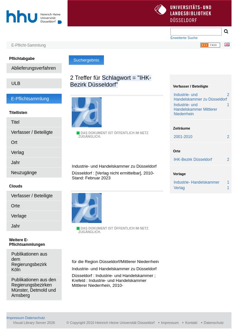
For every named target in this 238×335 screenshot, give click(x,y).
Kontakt (191, 323)
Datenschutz (35, 318)
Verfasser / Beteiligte (32, 132)
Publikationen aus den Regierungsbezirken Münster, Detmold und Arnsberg (33, 287)
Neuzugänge (24, 172)
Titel (15, 122)
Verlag (17, 152)
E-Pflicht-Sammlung (28, 45)
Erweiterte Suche (184, 38)
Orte (15, 205)
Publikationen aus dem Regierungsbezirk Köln (29, 261)
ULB (15, 83)
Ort (14, 142)
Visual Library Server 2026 (34, 323)
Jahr (15, 162)
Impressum (15, 318)
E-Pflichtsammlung (30, 98)
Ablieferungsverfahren (33, 68)
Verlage (18, 215)
